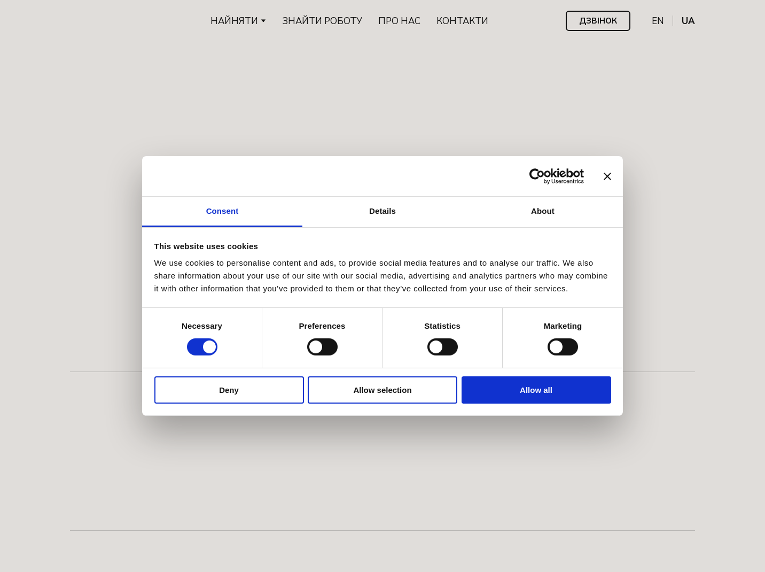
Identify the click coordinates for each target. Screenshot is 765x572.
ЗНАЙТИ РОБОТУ (322, 21)
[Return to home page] (382, 123)
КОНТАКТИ (462, 21)
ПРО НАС (399, 21)
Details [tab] (382, 210)
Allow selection (382, 390)
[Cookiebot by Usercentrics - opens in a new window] (537, 176)
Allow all (536, 390)
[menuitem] (658, 21)
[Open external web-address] (111, 545)
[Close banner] (607, 176)
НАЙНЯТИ (234, 21)
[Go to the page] (102, 21)
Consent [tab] (222, 210)
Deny (229, 390)
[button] (598, 21)
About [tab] (543, 210)
